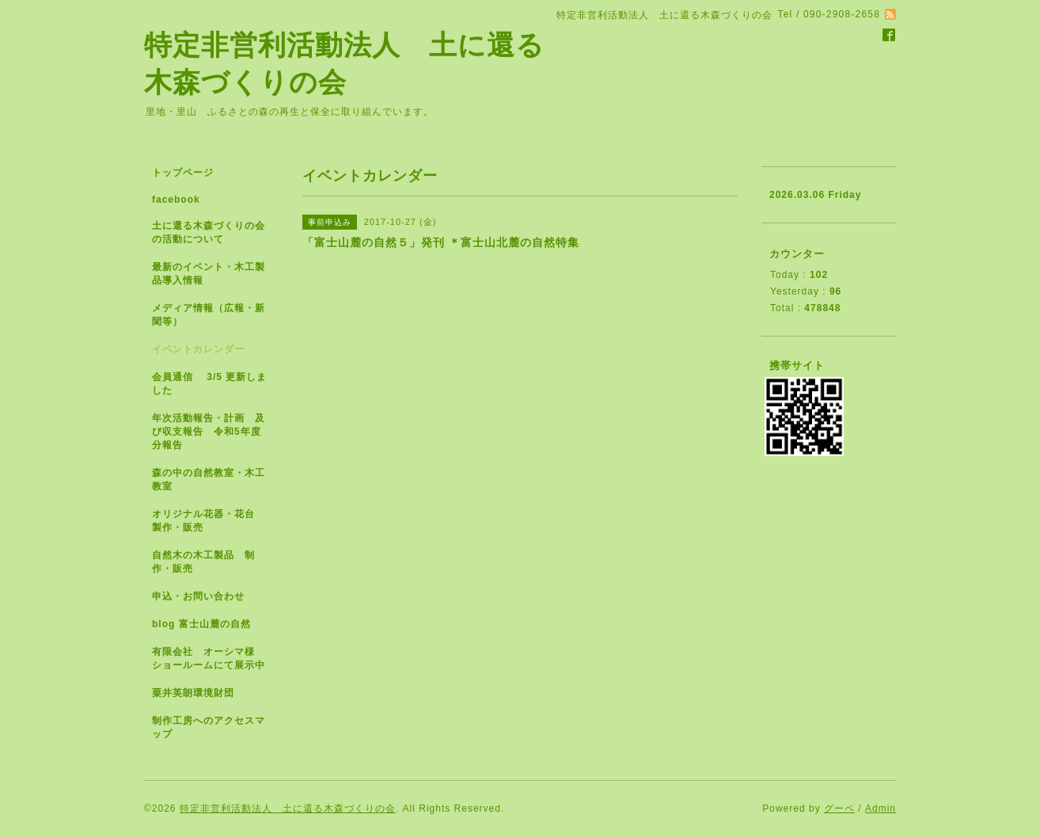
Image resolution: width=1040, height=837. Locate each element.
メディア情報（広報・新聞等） (208, 314)
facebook (176, 199)
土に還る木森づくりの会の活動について (208, 232)
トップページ (183, 172)
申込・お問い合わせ (198, 596)
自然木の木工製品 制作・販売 (203, 562)
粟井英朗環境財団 (193, 692)
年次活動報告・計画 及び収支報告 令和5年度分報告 (208, 432)
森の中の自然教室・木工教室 (208, 479)
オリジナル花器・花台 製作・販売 (208, 520)
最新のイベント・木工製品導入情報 (208, 273)
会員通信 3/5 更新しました (209, 383)
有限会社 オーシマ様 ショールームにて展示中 (215, 658)
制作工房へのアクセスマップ (208, 727)
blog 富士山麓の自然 (201, 624)
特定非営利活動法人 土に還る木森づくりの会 (288, 808)
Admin (880, 808)
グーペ (839, 808)
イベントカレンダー (198, 349)
